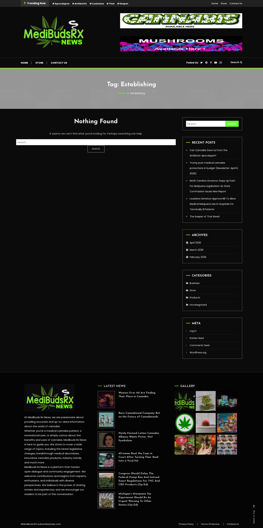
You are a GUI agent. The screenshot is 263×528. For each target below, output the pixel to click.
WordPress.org (198, 352)
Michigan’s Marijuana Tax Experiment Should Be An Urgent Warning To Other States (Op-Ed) (129, 499)
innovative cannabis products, (43, 458)
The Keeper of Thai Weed (205, 216)
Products (195, 297)
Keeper (124, 3)
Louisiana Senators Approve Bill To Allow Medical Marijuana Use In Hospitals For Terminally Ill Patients (213, 204)
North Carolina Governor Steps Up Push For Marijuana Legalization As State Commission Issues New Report (212, 186)
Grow (193, 290)
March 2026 (196, 250)
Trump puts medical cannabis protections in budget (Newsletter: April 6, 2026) (214, 168)
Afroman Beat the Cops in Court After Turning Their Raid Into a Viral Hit (133, 457)
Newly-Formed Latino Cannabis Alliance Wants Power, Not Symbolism (133, 437)
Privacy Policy (186, 524)
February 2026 (198, 257)
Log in (193, 331)
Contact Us (235, 3)
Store (224, 3)
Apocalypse (62, 3)
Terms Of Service (210, 524)
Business (195, 283)
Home (215, 3)
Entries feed (197, 338)
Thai (111, 3)
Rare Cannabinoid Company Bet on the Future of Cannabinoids (134, 415)
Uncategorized (198, 304)
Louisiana (98, 3)
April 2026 (195, 242)
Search (236, 62)
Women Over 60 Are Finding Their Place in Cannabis (131, 395)
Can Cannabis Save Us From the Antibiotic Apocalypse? (208, 153)
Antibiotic (81, 3)
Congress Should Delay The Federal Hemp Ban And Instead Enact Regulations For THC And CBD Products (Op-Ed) (133, 479)
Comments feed (199, 345)
